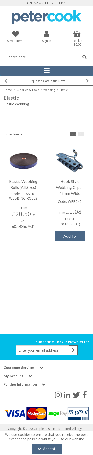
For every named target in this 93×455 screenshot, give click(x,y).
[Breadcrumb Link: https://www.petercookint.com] (8, 89)
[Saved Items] (15, 36)
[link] (58, 394)
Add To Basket (69, 237)
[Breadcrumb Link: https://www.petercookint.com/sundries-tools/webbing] (49, 89)
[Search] (42, 57)
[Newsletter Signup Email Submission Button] (73, 350)
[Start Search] (84, 57)
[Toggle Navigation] (46, 71)
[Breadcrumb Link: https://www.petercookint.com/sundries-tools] (27, 89)
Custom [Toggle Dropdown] (13, 134)
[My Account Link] (46, 36)
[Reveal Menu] (46, 71)
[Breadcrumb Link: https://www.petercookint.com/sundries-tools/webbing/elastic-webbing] (64, 89)
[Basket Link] (77, 38)
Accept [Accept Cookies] (46, 448)
